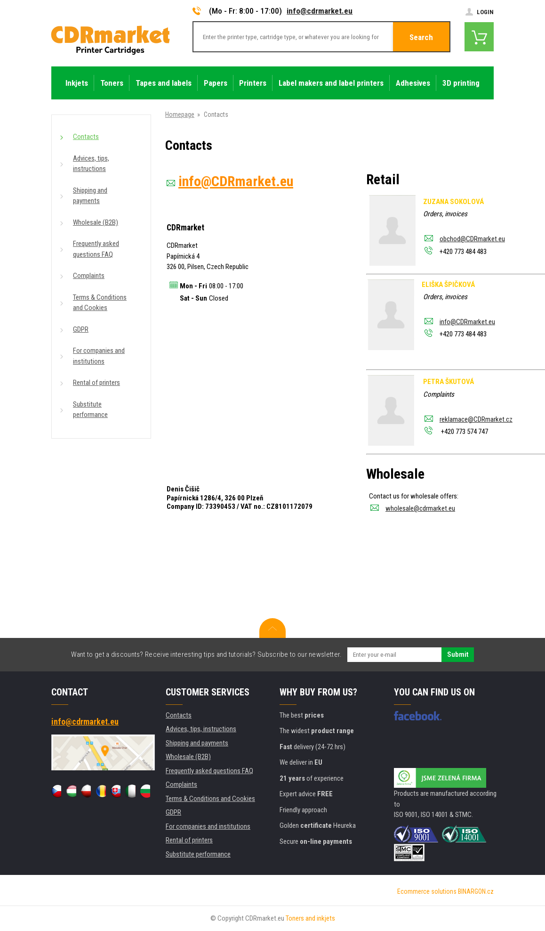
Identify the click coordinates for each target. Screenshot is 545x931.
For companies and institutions (99, 356)
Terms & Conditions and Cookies (100, 302)
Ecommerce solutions (427, 891)
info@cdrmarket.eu (320, 11)
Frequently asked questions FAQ (96, 249)
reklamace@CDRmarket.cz (476, 419)
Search (421, 37)
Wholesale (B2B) (95, 222)
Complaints (88, 275)
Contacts (86, 136)
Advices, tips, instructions (91, 163)
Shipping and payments (90, 195)
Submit (457, 654)
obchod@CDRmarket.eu (472, 239)
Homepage (179, 114)
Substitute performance (90, 409)
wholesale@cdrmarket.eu (420, 508)
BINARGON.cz (476, 891)
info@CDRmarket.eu (467, 322)
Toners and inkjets (310, 918)
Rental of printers (96, 382)
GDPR (80, 329)
